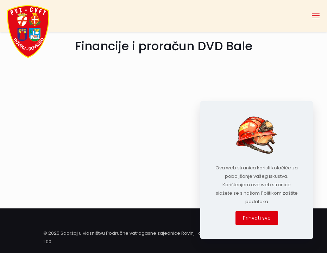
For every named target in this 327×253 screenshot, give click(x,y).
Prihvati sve (257, 217)
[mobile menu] (316, 16)
